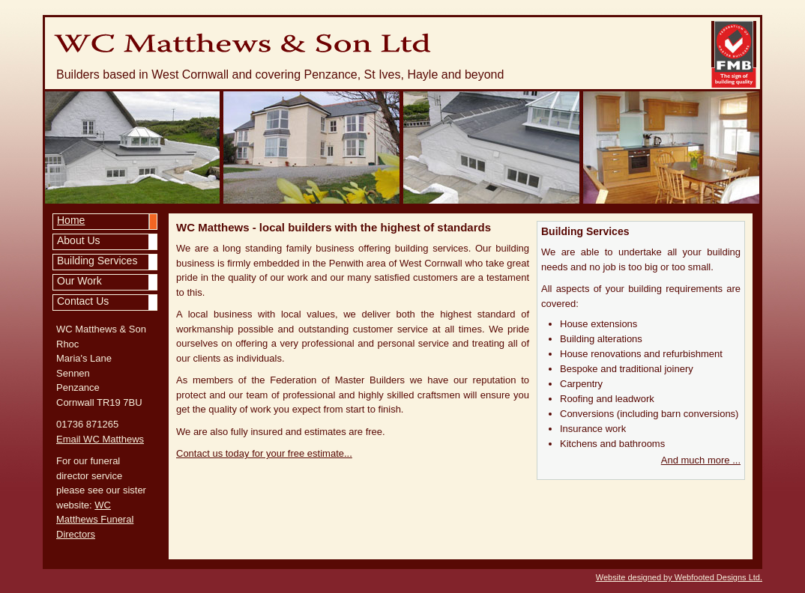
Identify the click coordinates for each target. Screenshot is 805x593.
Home (71, 220)
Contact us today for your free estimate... (264, 453)
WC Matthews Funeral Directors (94, 519)
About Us (78, 240)
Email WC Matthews (100, 439)
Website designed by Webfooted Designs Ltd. (679, 577)
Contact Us (83, 301)
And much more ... (701, 460)
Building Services (97, 261)
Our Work (79, 281)
